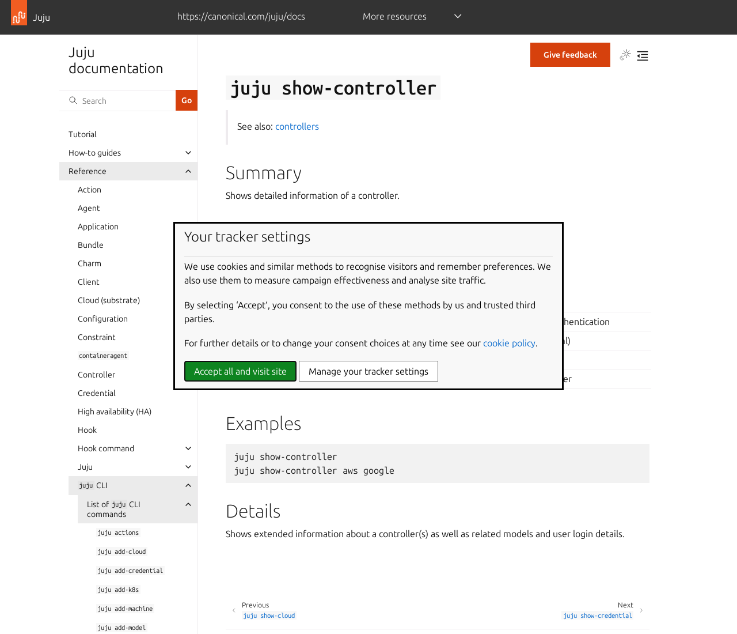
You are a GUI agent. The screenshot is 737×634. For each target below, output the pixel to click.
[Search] (117, 100)
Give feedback (570, 54)
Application (98, 226)
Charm (89, 263)
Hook (87, 430)
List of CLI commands (113, 509)
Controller (96, 374)
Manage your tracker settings (368, 371)
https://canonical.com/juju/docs (241, 16)
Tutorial (83, 134)
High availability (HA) (114, 411)
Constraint (97, 337)
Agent (89, 208)
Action (89, 189)
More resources (395, 16)
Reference (88, 171)
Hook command (106, 448)
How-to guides (95, 152)
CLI (93, 485)
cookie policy (509, 343)
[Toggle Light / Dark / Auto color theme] (625, 56)
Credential (97, 393)
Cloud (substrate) (109, 300)
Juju (85, 466)
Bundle (91, 245)
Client (89, 281)
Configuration (103, 318)
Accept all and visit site (240, 371)
